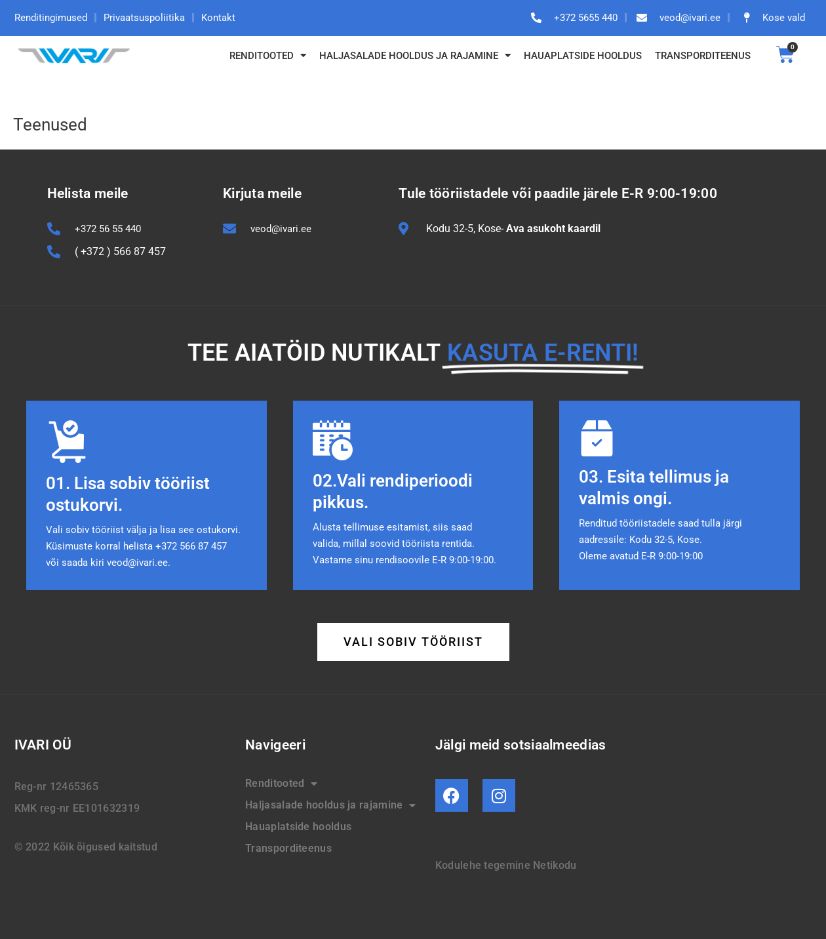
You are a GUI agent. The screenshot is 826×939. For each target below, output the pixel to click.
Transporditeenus (703, 56)
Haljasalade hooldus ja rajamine (415, 55)
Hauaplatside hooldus (583, 56)
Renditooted (267, 55)
